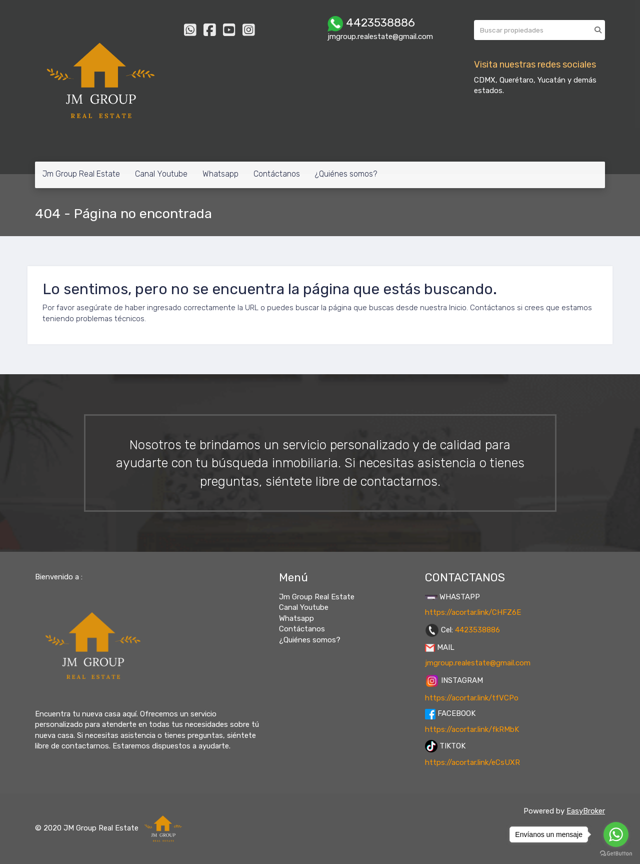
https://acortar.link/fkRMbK (472, 729)
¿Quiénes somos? (346, 174)
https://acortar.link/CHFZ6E (473, 612)
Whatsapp (220, 174)
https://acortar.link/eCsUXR (472, 762)
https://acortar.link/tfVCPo (471, 697)
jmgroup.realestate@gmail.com (477, 662)
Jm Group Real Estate (81, 174)
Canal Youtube (161, 174)
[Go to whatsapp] (616, 834)
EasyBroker (585, 810)
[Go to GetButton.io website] (616, 853)
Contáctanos (277, 174)
